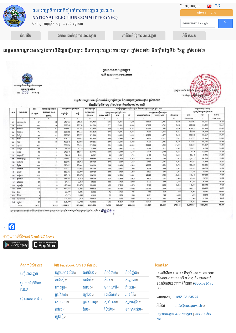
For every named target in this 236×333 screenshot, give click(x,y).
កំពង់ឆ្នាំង (132, 272)
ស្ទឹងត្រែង (111, 302)
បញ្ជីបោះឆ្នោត (29, 273)
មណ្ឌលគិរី (112, 287)
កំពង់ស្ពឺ (61, 280)
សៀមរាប (62, 302)
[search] (198, 23)
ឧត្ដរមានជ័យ (134, 309)
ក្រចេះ (88, 287)
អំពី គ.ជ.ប (189, 36)
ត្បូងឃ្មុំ (60, 316)
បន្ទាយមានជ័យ (66, 272)
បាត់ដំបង (90, 272)
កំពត (108, 280)
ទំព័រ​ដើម (25, 36)
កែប (87, 309)
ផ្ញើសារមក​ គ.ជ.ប (31, 299)
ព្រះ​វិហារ (62, 294)
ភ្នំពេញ (131, 287)
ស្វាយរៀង (133, 302)
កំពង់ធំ (88, 280)
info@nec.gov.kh (190, 305)
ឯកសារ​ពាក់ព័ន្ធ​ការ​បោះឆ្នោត (76, 36)
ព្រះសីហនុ (91, 302)
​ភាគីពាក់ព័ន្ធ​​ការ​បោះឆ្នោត (139, 36)
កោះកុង (61, 287)
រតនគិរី (131, 294)
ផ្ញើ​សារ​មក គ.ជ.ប (206, 13)
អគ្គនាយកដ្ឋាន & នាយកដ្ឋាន (174, 314)
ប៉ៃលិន (110, 309)
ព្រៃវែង (88, 294)
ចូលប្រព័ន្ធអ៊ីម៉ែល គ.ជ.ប (30, 286)
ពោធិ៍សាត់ (112, 294)
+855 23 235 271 (187, 297)
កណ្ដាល (132, 280)
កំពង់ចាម (111, 272)
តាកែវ (60, 309)
